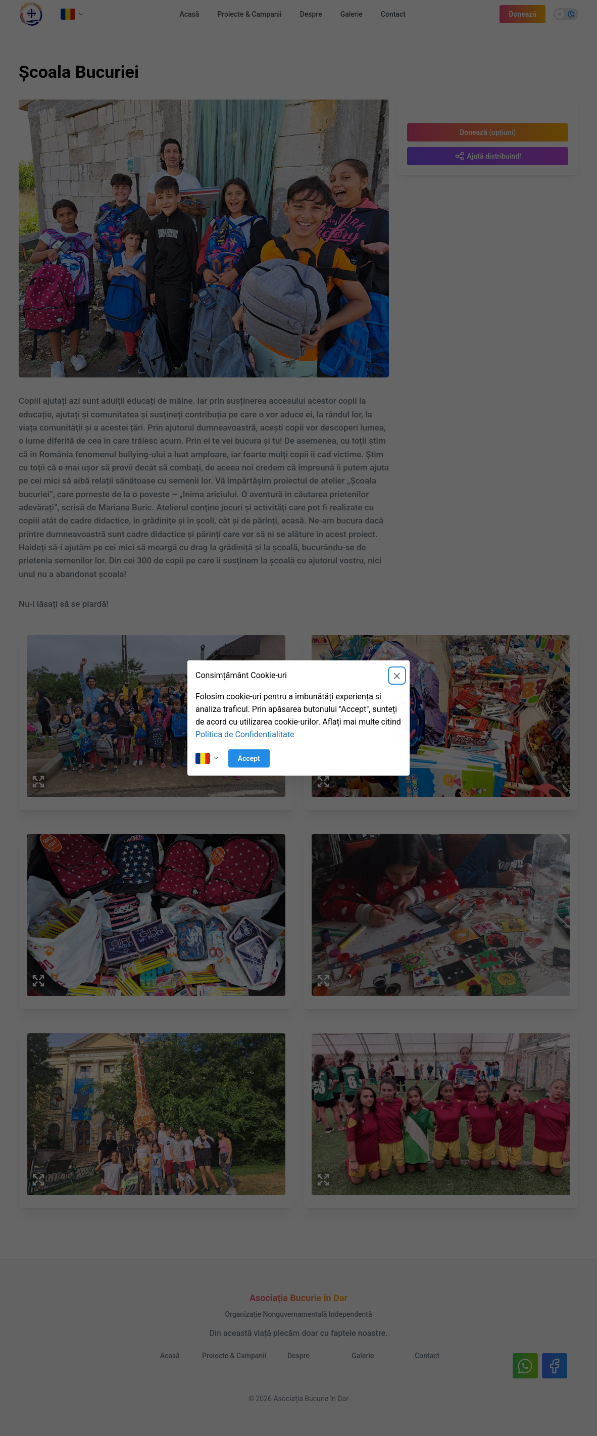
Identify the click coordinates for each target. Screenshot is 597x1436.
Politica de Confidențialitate (244, 734)
